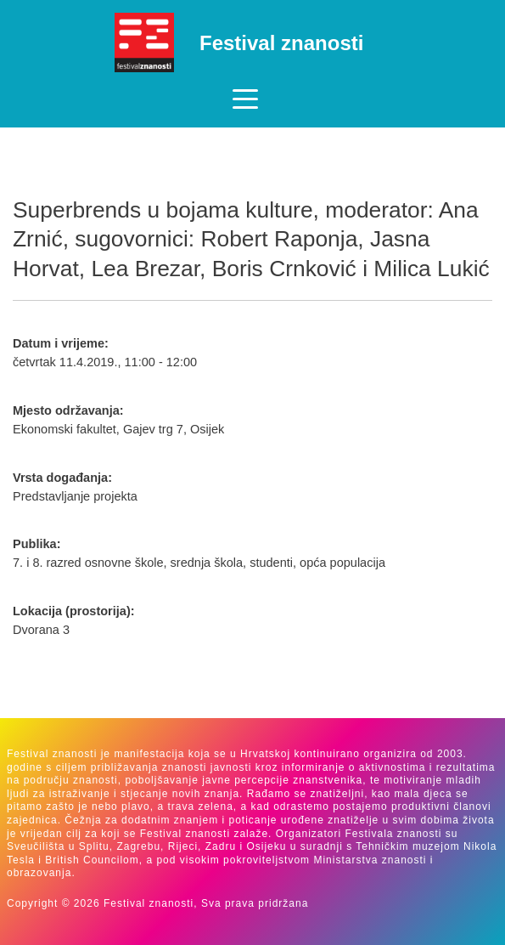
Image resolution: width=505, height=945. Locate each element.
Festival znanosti (281, 42)
